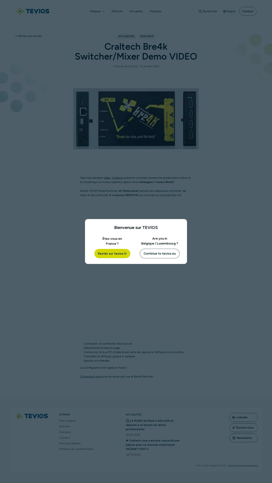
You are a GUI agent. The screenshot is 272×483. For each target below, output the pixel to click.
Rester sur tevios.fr (112, 253)
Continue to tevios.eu (160, 253)
